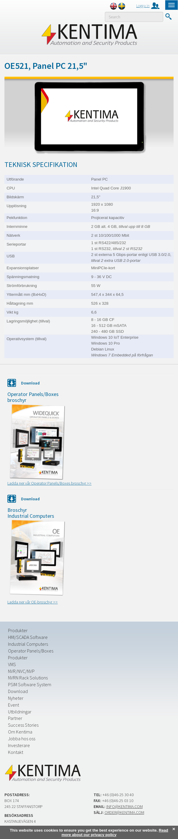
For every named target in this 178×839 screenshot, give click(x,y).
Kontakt (15, 752)
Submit (168, 16)
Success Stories (23, 725)
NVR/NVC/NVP (21, 671)
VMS (12, 664)
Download (18, 691)
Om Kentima (20, 732)
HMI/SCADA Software (28, 637)
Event (13, 705)
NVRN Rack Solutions (28, 678)
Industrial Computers (28, 644)
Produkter (18, 630)
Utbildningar (19, 712)
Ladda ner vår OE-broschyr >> (32, 602)
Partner (15, 718)
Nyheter (15, 698)
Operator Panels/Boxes (30, 651)
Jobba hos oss (21, 738)
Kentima (89, 35)
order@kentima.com (124, 812)
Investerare (19, 745)
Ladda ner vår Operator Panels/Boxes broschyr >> (49, 483)
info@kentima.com (124, 806)
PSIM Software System (29, 684)
